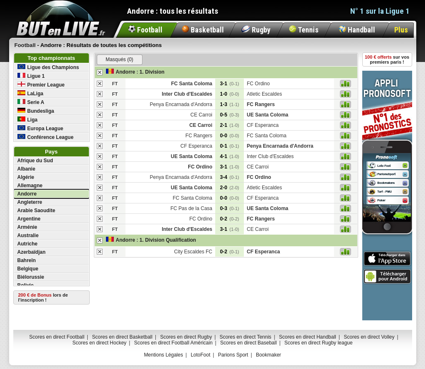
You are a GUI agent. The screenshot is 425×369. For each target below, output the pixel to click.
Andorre (27, 194)
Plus (401, 29)
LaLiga (30, 93)
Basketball (203, 29)
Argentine (29, 219)
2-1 (229, 125)
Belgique (28, 269)
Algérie (25, 177)
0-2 (229, 219)
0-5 (229, 115)
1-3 (229, 104)
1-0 (229, 94)
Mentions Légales (163, 355)
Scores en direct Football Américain (173, 343)
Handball (357, 29)
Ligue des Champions (48, 67)
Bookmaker (268, 355)
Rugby (255, 29)
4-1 (229, 156)
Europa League (40, 128)
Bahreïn (26, 260)
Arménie (27, 227)
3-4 (229, 177)
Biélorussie (30, 277)
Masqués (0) (119, 59)
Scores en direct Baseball (248, 343)
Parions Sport (233, 355)
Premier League (41, 85)
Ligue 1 (31, 76)
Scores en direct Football (56, 337)
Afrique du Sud (35, 160)
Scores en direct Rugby (186, 337)
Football (145, 29)
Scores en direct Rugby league (319, 343)
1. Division (152, 72)
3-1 (229, 84)
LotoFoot (200, 355)
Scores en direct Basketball (122, 337)
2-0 (229, 188)
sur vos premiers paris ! (387, 59)
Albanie (26, 169)
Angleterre (29, 202)
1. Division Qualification (168, 240)
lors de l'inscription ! (43, 297)
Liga (27, 119)
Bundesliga (35, 111)
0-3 (229, 208)
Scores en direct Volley (369, 337)
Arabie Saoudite (36, 210)
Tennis (304, 29)
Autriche (27, 244)
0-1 (229, 146)
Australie (28, 235)
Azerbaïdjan (31, 252)
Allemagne (30, 185)
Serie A (30, 102)
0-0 (229, 136)
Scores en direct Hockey (99, 343)
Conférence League (45, 137)
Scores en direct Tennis (246, 337)
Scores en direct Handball (307, 337)
